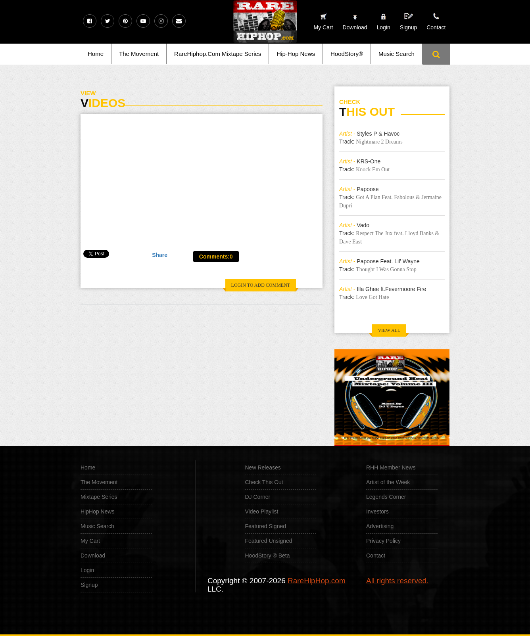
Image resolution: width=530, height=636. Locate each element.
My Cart (90, 541)
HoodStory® (346, 53)
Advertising (380, 526)
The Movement (139, 53)
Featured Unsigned (268, 541)
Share (159, 255)
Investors (377, 511)
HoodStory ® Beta (267, 555)
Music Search (396, 53)
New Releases (262, 467)
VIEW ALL (389, 330)
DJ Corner (257, 497)
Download (93, 555)
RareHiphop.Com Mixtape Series (217, 53)
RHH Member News (390, 467)
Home (96, 53)
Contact (375, 555)
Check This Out (264, 482)
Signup (408, 22)
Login (383, 27)
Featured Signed (265, 526)
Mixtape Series (99, 497)
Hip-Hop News (296, 53)
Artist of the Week (388, 482)
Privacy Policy (383, 541)
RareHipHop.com (317, 581)
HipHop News (98, 511)
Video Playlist (261, 511)
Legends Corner (386, 497)
